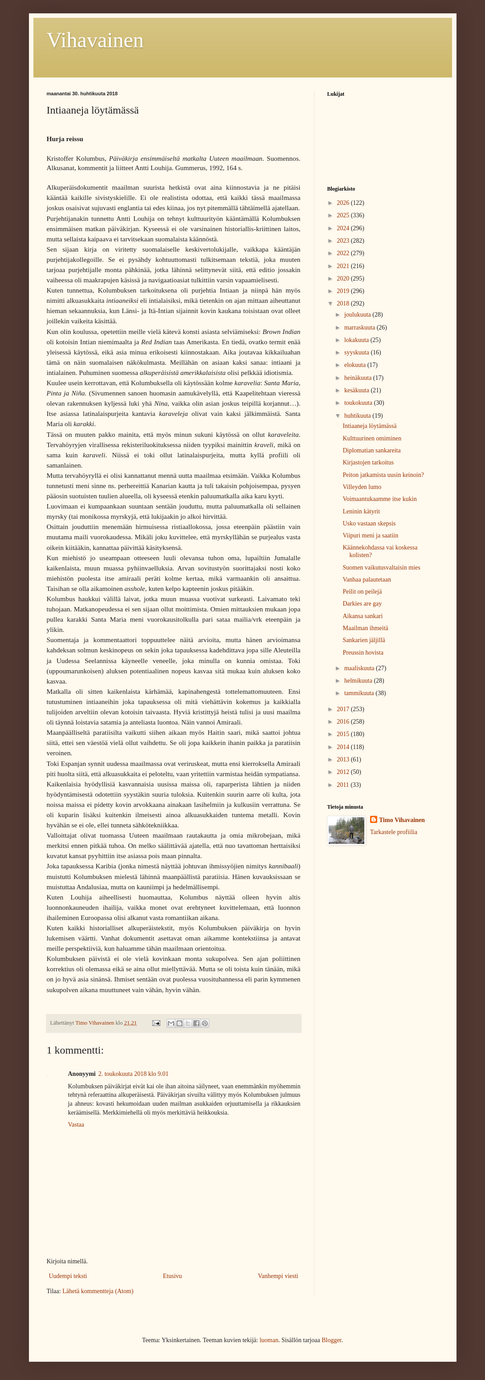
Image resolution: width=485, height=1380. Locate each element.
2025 (344, 215)
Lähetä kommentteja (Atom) (97, 1291)
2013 (344, 759)
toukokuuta (359, 402)
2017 (344, 709)
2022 (344, 253)
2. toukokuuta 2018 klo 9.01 (133, 1074)
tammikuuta (359, 693)
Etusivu (172, 1276)
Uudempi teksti (68, 1276)
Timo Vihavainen (402, 820)
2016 (344, 721)
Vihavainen (95, 40)
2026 (344, 202)
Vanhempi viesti (278, 1276)
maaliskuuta (360, 668)
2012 (344, 772)
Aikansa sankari (362, 616)
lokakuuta (357, 340)
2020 (344, 278)
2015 (344, 734)
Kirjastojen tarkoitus (368, 462)
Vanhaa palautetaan (366, 579)
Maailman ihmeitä (365, 628)
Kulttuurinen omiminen (371, 438)
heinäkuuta (358, 378)
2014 (344, 747)
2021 (344, 266)
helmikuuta (359, 680)
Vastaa (76, 1124)
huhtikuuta (358, 415)
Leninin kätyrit (361, 511)
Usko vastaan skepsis (368, 523)
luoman (269, 1340)
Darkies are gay (362, 603)
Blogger (331, 1340)
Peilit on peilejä (362, 591)
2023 (344, 240)
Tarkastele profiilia (393, 832)
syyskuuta (357, 352)
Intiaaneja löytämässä (369, 426)
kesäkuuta (357, 390)
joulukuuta (358, 314)
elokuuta (355, 365)
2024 (344, 228)
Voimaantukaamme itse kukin (379, 499)
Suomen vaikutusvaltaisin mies (381, 567)
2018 (344, 303)
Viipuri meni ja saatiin (370, 535)
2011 (344, 785)
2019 (344, 291)
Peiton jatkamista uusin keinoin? (383, 475)
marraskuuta (360, 327)
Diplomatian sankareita (371, 450)
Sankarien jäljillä (363, 640)
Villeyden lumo (361, 487)
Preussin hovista (362, 652)
